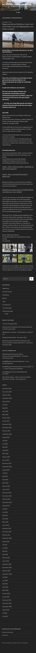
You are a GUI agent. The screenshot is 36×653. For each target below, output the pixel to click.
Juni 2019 (5, 616)
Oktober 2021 (6, 535)
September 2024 (7, 434)
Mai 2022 (5, 515)
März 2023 (5, 483)
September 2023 (7, 466)
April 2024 (5, 450)
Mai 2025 (5, 408)
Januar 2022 (5, 525)
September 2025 (7, 398)
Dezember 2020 (6, 564)
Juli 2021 (4, 544)
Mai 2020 (5, 583)
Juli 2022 (4, 509)
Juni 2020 (5, 580)
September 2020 (7, 574)
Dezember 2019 (6, 600)
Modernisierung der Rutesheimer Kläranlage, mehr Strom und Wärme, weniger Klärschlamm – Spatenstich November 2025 (17, 342)
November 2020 (7, 567)
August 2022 (6, 505)
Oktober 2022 (6, 499)
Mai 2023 (5, 476)
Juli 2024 (4, 440)
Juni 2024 (5, 444)
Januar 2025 (5, 421)
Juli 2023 (4, 473)
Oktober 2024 (6, 431)
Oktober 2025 (6, 395)
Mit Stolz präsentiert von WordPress (20, 642)
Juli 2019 (4, 613)
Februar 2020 (6, 593)
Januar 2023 (5, 489)
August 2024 (6, 437)
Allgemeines (5, 288)
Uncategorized (6, 304)
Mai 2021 (4, 551)
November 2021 (6, 531)
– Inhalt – (6, 313)
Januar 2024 (5, 460)
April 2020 (5, 587)
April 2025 (5, 411)
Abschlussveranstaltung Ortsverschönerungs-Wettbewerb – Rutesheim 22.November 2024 (15, 356)
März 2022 (5, 522)
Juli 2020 (4, 577)
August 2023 (6, 470)
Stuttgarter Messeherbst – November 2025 (14, 337)
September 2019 (7, 606)
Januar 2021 (5, 561)
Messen (4, 298)
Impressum (5, 635)
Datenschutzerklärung (7, 632)
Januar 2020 (5, 597)
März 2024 (5, 453)
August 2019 (5, 610)
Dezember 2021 (6, 528)
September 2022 (7, 502)
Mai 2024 (5, 447)
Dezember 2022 (6, 492)
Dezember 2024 (6, 424)
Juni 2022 (5, 512)
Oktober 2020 (6, 570)
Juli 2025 (4, 405)
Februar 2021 (6, 557)
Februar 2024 (6, 457)
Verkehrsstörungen (7, 311)
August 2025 (6, 401)
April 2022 (5, 518)
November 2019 (6, 603)
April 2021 (5, 554)
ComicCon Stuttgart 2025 (9, 323)
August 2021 (5, 541)
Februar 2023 (6, 486)
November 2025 (7, 392)
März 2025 (5, 414)
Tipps (3, 301)
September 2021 (7, 538)
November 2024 (7, 427)
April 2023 (5, 479)
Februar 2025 (6, 418)
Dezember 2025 (6, 388)
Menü (18, 12)
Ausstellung (5, 295)
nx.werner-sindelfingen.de (16, 5)
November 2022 (6, 496)
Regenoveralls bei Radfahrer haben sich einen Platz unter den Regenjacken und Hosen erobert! (18, 26)
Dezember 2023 (6, 463)
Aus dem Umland (7, 291)
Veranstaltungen (7, 308)
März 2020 (5, 590)
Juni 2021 (5, 548)
